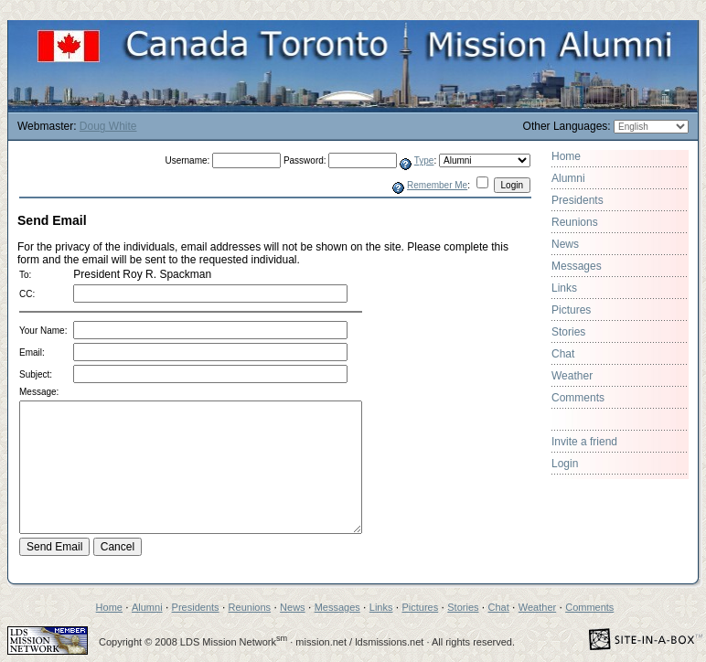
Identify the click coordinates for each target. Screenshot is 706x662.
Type (424, 160)
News (565, 244)
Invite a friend (584, 441)
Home (566, 156)
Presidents (577, 200)
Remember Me (437, 185)
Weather (572, 375)
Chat (562, 353)
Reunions (574, 222)
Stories (568, 332)
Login (564, 463)
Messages (576, 266)
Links (564, 288)
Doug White (108, 126)
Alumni (568, 178)
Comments (577, 397)
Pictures (571, 310)
